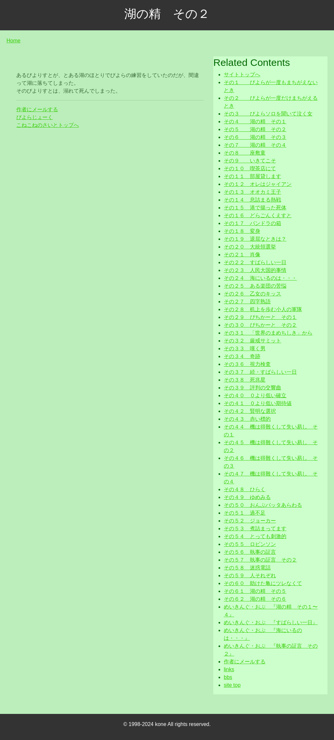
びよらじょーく (34, 117)
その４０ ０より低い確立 (255, 395)
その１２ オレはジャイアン (258, 184)
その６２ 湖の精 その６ (255, 599)
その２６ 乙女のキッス (252, 293)
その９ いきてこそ (250, 160)
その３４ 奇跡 (242, 356)
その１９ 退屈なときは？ (255, 239)
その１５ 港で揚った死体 (255, 207)
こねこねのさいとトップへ (47, 125)
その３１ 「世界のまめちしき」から (268, 333)
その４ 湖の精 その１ (255, 121)
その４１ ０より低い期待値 (258, 403)
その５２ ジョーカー (250, 520)
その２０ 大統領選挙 (250, 246)
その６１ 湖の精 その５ (255, 591)
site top (232, 685)
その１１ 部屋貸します (252, 176)
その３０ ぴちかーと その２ (260, 325)
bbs (228, 677)
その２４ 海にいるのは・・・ (260, 278)
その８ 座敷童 (245, 153)
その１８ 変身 (242, 231)
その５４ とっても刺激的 (255, 536)
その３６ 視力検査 (247, 364)
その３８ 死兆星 (245, 380)
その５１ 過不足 (245, 513)
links (229, 669)
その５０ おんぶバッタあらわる (263, 505)
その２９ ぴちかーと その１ (260, 317)
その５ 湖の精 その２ (255, 129)
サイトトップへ (242, 74)
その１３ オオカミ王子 (252, 192)
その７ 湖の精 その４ (255, 145)
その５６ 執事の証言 (250, 552)
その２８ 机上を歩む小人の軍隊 (263, 309)
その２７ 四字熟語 (247, 301)
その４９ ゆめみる (247, 497)
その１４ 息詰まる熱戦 (252, 200)
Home (14, 40)
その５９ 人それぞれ (250, 575)
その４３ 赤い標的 (247, 419)
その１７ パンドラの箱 (252, 223)
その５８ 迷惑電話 (247, 567)
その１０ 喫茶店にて (250, 168)
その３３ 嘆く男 (245, 348)
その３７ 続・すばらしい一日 (260, 372)
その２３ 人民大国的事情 (255, 270)
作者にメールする (37, 109)
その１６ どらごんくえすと (258, 215)
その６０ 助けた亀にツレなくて (263, 583)
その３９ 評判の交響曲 (252, 387)
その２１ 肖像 (242, 254)
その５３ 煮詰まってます (255, 528)
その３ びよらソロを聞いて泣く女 (268, 113)
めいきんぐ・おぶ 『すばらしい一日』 (271, 622)
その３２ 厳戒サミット (252, 340)
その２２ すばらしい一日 (255, 262)
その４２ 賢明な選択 (250, 411)
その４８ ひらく (245, 489)
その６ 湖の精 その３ (255, 137)
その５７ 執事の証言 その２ (260, 560)
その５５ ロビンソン (250, 544)
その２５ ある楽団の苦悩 (255, 286)
